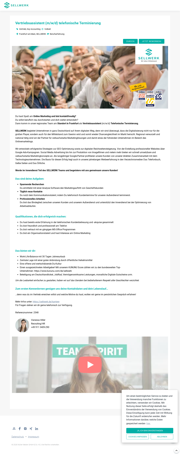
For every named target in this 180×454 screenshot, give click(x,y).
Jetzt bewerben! (151, 41)
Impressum (33, 436)
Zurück (130, 41)
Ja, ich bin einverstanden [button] (150, 430)
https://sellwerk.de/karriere (46, 301)
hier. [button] (148, 423)
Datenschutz (18, 436)
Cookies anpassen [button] (137, 437)
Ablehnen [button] (162, 437)
